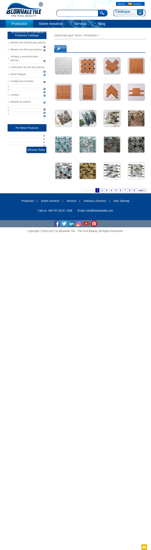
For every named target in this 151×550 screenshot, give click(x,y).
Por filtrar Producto (27, 127)
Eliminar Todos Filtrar (36, 150)
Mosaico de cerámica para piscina (28, 42)
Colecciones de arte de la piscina (27, 67)
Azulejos (14, 94)
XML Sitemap (121, 200)
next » (142, 190)
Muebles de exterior (20, 101)
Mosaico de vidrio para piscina (26, 49)
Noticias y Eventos (95, 200)
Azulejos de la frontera (22, 81)
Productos (19, 24)
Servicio (80, 24)
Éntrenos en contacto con (31, 32)
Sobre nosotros (51, 24)
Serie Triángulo (18, 74)
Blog (101, 24)
